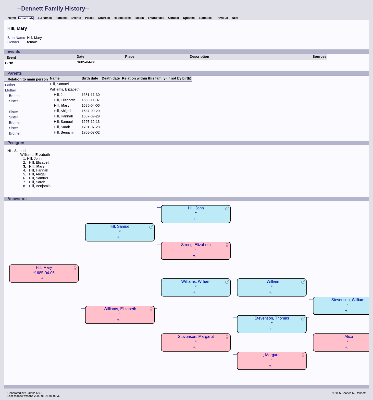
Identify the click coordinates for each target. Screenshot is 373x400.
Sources (104, 18)
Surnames (44, 18)
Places (89, 18)
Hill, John (61, 95)
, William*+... (271, 286)
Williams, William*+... (196, 286)
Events (76, 18)
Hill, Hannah (63, 116)
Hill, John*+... (196, 213)
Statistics (205, 18)
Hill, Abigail (62, 111)
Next (235, 18)
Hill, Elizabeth (64, 100)
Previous (222, 18)
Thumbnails (156, 18)
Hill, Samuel (59, 84)
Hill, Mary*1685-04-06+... (44, 272)
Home (12, 18)
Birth (9, 63)
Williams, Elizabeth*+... (120, 314)
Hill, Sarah (62, 127)
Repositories (123, 18)
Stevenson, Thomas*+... (272, 323)
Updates (189, 18)
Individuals (26, 18)
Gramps (30, 392)
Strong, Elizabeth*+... (196, 250)
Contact (173, 18)
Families (61, 18)
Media (140, 18)
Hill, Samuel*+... (120, 231)
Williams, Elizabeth (65, 89)
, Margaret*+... (272, 360)
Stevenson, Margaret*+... (196, 341)
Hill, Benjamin (64, 132)
